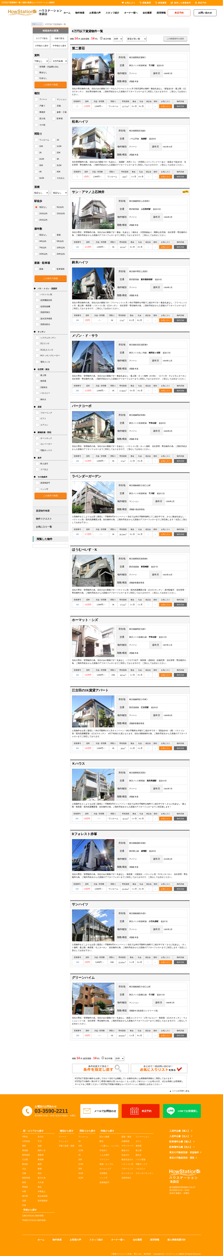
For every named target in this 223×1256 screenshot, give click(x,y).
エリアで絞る (42, 38)
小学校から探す (42, 46)
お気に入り (165, 106)
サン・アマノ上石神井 (88, 192)
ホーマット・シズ (85, 620)
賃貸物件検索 (43, 510)
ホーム (67, 12)
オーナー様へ (131, 12)
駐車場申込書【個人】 (180, 1141)
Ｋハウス (78, 763)
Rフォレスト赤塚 (84, 834)
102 (77, 247)
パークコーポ (81, 406)
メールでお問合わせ (99, 1111)
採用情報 (161, 12)
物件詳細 (180, 106)
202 (77, 390)
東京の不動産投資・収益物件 (184, 1152)
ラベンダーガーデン (86, 476)
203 (77, 962)
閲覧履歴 (145, 3)
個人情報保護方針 (176, 1239)
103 (77, 889)
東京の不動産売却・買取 (181, 1157)
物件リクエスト (44, 518)
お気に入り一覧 (44, 526)
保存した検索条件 (181, 3)
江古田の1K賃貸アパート (90, 690)
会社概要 (147, 12)
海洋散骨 (147, 1254)
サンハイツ (80, 904)
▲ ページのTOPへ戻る (179, 1091)
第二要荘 (78, 48)
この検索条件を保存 (175, 39)
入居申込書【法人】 (179, 1136)
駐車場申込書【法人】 (180, 1147)
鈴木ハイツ (80, 262)
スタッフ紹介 (112, 12)
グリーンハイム (83, 977)
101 (77, 675)
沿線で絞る (59, 38)
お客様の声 (95, 12)
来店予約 (140, 1111)
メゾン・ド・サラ (85, 335)
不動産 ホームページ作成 (121, 1254)
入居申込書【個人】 (179, 1131)
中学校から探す (59, 46)
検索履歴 (161, 3)
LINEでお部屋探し (182, 1111)
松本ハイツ (80, 121)
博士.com (137, 1254)
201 (77, 320)
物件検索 (79, 12)
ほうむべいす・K (84, 549)
